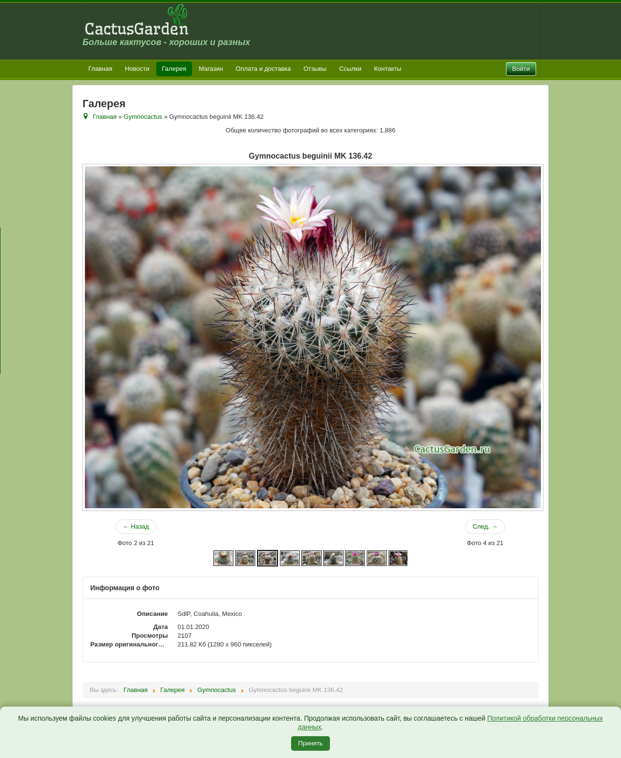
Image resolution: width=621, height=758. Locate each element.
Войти (521, 68)
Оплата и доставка (263, 68)
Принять (310, 743)
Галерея (174, 68)
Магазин (211, 68)
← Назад (136, 526)
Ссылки (350, 68)
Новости (137, 68)
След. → (485, 526)
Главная (100, 68)
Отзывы (315, 68)
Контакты (387, 68)
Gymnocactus (143, 116)
